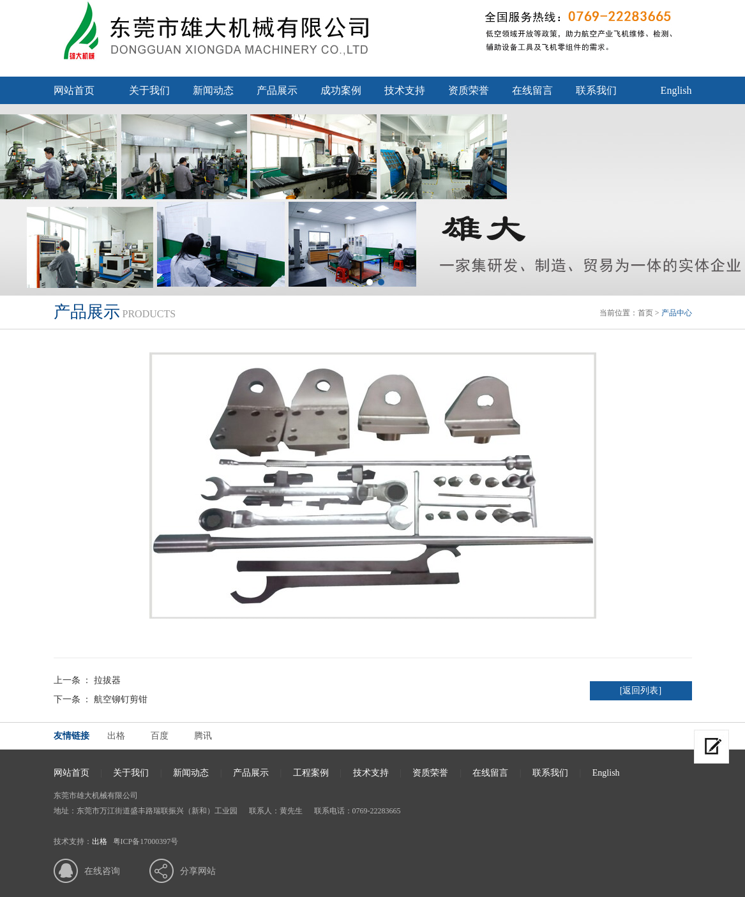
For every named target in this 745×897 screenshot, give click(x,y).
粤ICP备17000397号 (146, 841)
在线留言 (532, 90)
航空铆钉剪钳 (120, 699)
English (676, 90)
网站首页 (74, 90)
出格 (116, 736)
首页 (645, 312)
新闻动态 (213, 90)
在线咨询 (102, 871)
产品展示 (277, 90)
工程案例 (311, 773)
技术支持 (404, 90)
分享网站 (198, 871)
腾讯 (203, 736)
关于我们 (149, 90)
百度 (160, 736)
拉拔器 (107, 680)
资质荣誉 (468, 90)
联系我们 (596, 90)
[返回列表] (640, 690)
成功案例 (340, 90)
